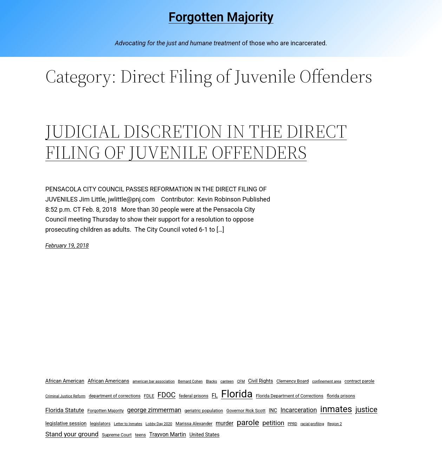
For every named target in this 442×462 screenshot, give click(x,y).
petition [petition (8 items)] (273, 423)
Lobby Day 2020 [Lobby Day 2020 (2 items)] (158, 424)
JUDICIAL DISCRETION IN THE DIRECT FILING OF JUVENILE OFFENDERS (196, 142)
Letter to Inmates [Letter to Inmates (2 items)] (128, 424)
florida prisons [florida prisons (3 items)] (341, 395)
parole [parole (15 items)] (248, 422)
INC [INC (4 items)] (273, 411)
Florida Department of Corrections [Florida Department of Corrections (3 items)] (289, 395)
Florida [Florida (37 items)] (237, 394)
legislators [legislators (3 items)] (100, 423)
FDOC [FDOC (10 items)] (166, 395)
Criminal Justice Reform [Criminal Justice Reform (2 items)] (65, 396)
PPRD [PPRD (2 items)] (292, 424)
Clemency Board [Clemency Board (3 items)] (293, 381)
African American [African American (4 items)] (64, 381)
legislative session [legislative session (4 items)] (65, 424)
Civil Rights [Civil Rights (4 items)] (260, 381)
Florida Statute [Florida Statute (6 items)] (64, 410)
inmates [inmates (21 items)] (336, 409)
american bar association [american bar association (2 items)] (153, 381)
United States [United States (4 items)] (204, 435)
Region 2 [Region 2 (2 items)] (334, 424)
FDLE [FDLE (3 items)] (149, 395)
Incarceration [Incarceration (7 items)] (298, 410)
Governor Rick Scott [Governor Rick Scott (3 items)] (245, 410)
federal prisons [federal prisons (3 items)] (193, 395)
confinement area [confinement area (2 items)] (326, 381)
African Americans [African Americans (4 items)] (108, 381)
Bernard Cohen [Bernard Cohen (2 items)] (190, 381)
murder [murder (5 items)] (224, 423)
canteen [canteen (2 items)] (227, 381)
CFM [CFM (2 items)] (241, 381)
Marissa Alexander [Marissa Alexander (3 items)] (194, 423)
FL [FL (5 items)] (215, 395)
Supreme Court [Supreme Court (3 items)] (117, 434)
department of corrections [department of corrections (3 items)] (115, 395)
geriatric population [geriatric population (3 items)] (203, 410)
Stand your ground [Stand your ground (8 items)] (71, 434)
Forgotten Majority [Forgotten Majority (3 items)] (105, 410)
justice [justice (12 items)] (366, 409)
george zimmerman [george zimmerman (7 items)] (154, 410)
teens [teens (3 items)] (140, 434)
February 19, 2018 (67, 245)
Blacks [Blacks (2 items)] (211, 381)
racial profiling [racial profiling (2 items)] (312, 424)
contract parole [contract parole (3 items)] (359, 381)
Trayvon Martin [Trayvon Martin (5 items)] (167, 434)
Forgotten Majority (221, 17)
